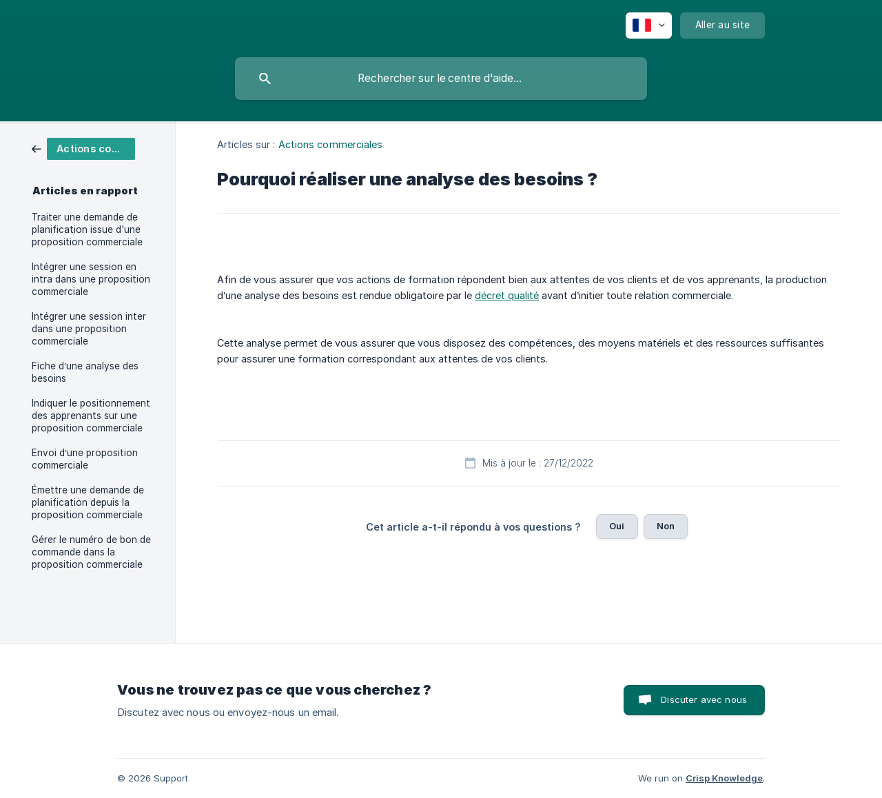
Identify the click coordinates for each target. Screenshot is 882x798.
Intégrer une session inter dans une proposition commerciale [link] (89, 329)
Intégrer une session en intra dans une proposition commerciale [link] (91, 279)
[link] (83, 147)
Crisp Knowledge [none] (724, 778)
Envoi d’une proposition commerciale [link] (85, 459)
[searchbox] (441, 78)
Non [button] (666, 525)
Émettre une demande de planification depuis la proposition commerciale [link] (88, 502)
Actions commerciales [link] (330, 144)
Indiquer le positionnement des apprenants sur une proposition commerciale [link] (91, 415)
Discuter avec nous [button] (704, 699)
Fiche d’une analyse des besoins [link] (85, 372)
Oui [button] (616, 525)
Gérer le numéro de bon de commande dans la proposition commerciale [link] (91, 552)
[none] (649, 25)
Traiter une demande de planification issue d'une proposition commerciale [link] (87, 229)
